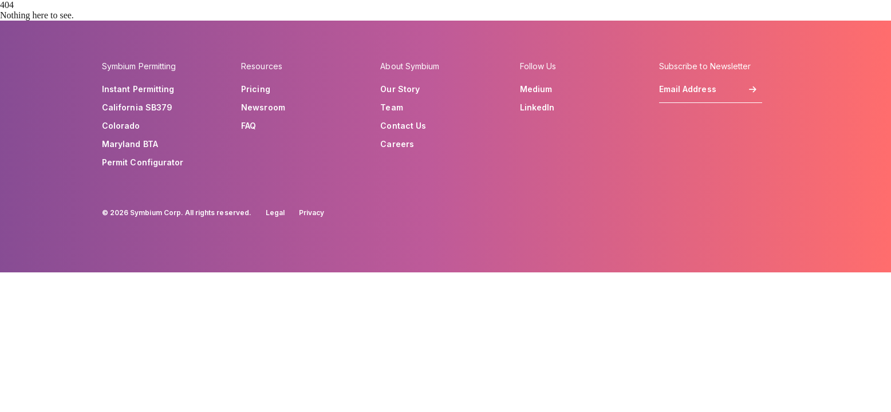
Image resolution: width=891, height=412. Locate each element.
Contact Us (403, 125)
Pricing (255, 89)
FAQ (248, 125)
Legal (275, 212)
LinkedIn (537, 107)
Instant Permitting (138, 89)
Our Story (400, 89)
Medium (536, 89)
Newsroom (263, 107)
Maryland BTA (130, 144)
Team (391, 107)
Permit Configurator (142, 162)
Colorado (121, 125)
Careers (397, 144)
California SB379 (137, 107)
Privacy (311, 212)
